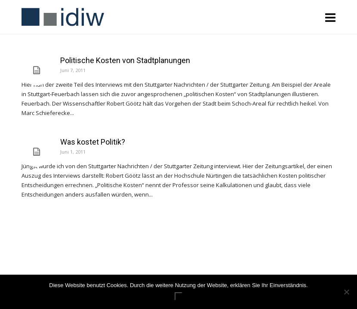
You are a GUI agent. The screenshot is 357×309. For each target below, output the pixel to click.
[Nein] (346, 292)
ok (178, 296)
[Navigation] (330, 17)
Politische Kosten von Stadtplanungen (125, 60)
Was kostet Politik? (92, 141)
